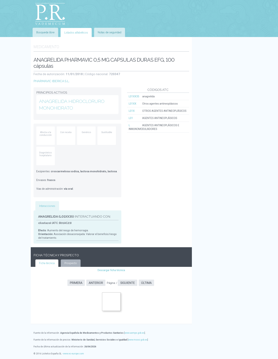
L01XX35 (134, 96)
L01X (132, 110)
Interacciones (47, 205)
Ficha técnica (47, 263)
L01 (131, 118)
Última (146, 283)
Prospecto (70, 263)
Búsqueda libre (45, 32)
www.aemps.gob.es (134, 333)
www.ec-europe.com (73, 353)
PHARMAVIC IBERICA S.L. (51, 81)
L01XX (132, 103)
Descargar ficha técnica (111, 270)
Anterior (96, 283)
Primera (76, 283)
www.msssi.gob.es (137, 339)
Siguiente (127, 283)
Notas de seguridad (109, 32)
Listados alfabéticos (76, 32)
